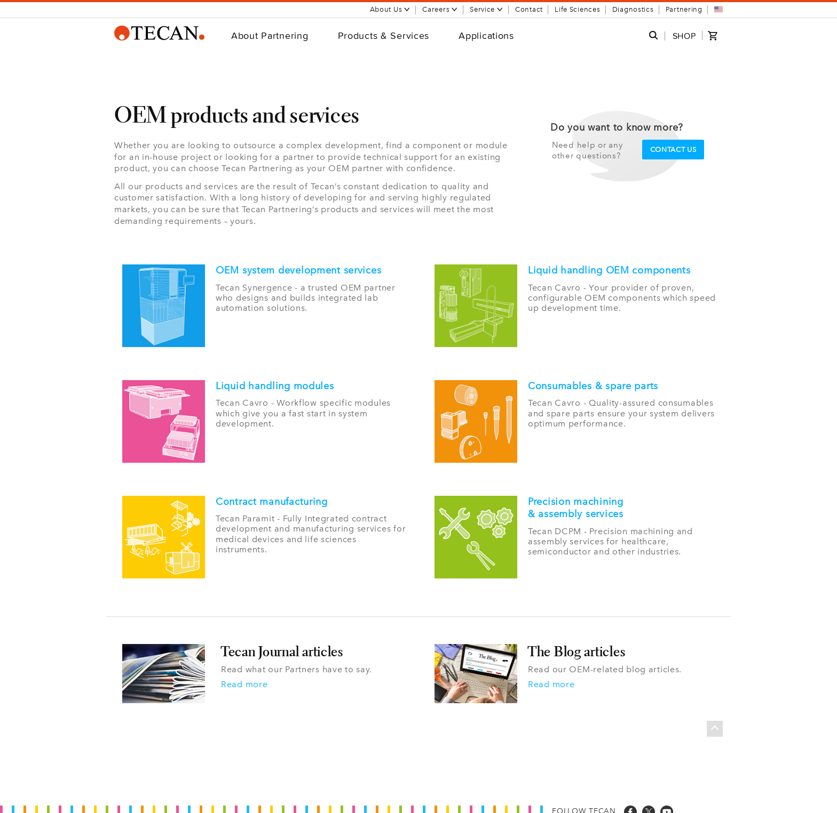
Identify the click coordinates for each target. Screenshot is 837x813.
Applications (486, 35)
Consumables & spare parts (593, 384)
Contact (529, 9)
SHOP (684, 36)
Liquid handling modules (275, 384)
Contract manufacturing (272, 497)
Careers (440, 9)
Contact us (673, 150)
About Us (390, 9)
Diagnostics (633, 9)
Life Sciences (577, 9)
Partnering (684, 9)
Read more (244, 678)
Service (486, 9)
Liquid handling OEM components (609, 270)
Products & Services (384, 35)
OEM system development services (298, 270)
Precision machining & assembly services (575, 504)
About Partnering (270, 35)
